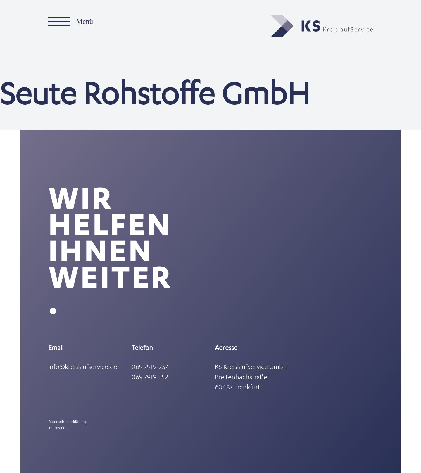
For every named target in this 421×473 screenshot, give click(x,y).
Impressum (57, 427)
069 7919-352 (150, 377)
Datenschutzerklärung (67, 421)
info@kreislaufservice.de (82, 366)
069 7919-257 (150, 366)
